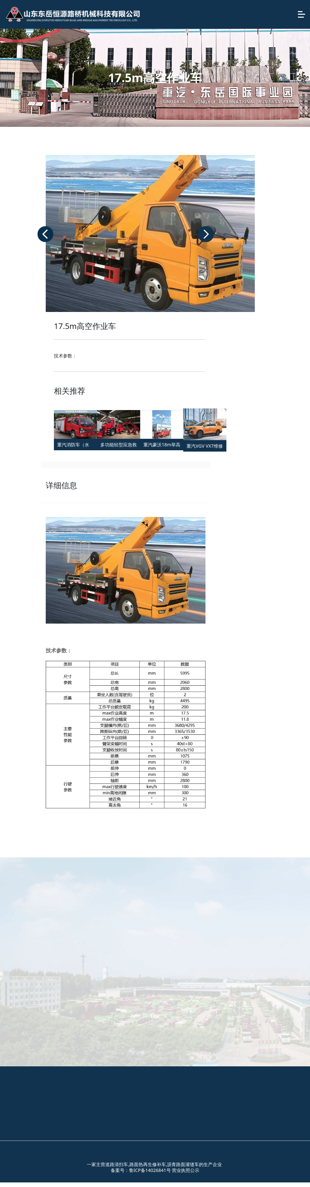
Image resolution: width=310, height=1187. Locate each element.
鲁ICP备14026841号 (150, 1170)
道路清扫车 (116, 1164)
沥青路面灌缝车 (183, 1164)
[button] (45, 234)
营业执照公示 (185, 1170)
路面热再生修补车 (147, 1164)
